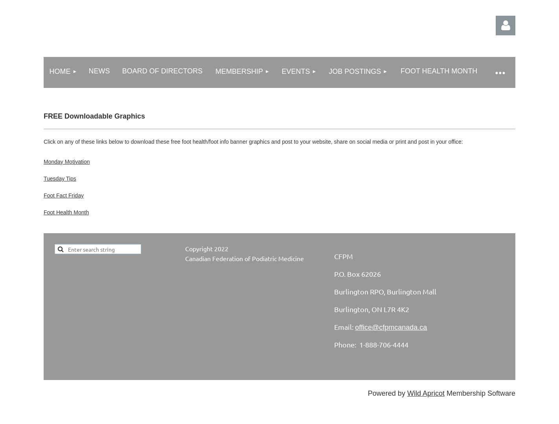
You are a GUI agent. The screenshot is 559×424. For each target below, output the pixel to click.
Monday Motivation (67, 162)
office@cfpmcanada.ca (391, 327)
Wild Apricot (426, 393)
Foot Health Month (66, 212)
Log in (505, 25)
